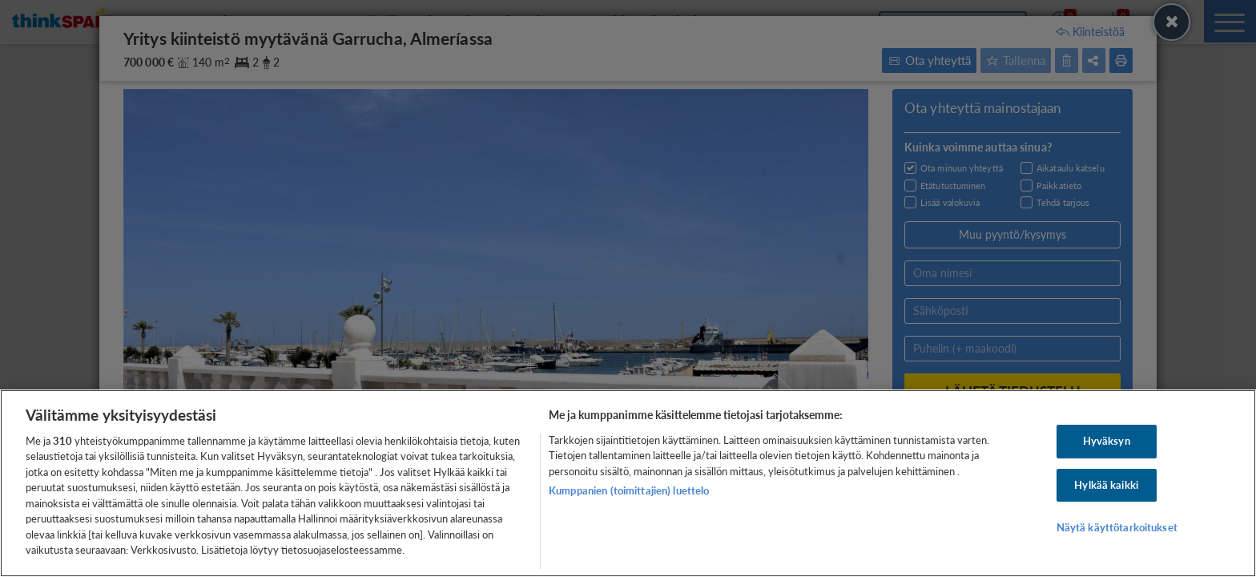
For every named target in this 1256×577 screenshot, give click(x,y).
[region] (628, 483)
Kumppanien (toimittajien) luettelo (629, 490)
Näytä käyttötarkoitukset (1117, 527)
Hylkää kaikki (1106, 484)
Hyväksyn (1106, 440)
